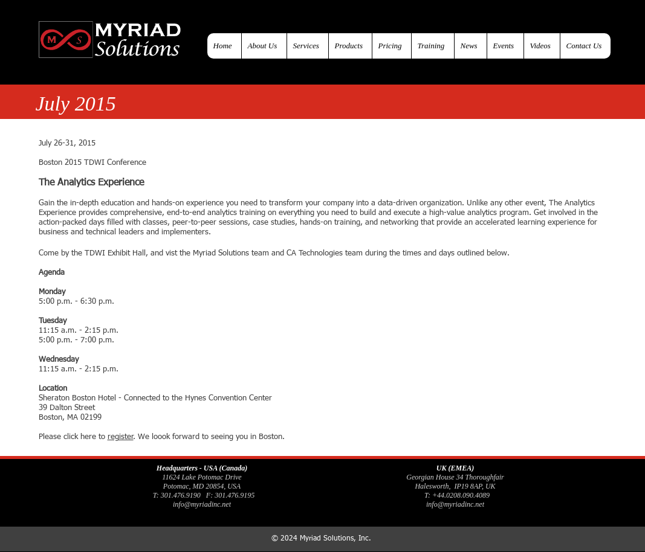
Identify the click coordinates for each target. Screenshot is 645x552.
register (121, 437)
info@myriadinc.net (202, 504)
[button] (350, 46)
